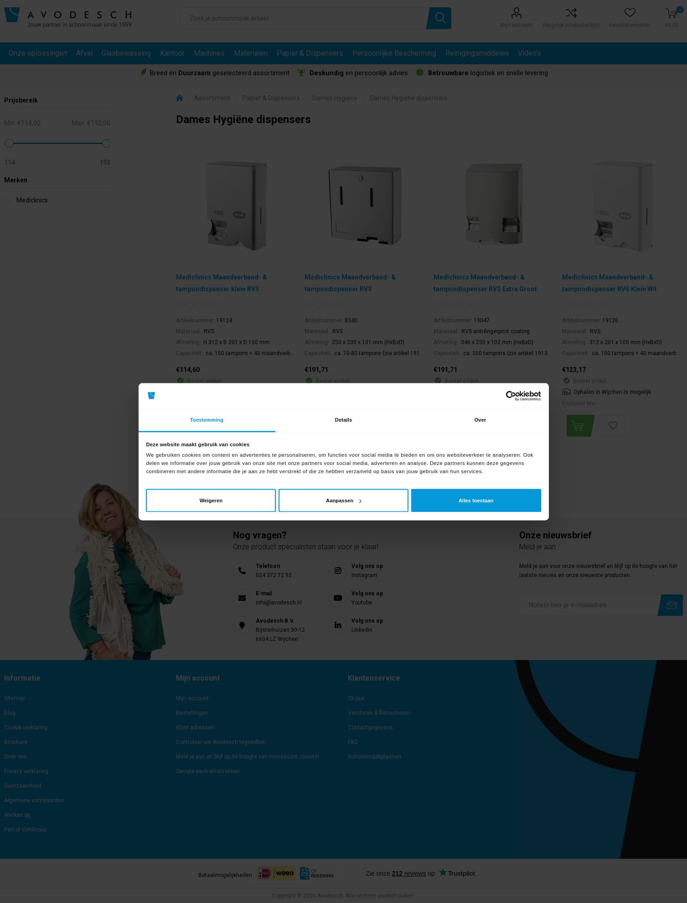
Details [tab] (343, 420)
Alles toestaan (476, 500)
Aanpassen (344, 500)
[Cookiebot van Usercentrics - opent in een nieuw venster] (501, 396)
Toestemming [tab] (206, 420)
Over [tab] (480, 420)
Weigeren (211, 500)
